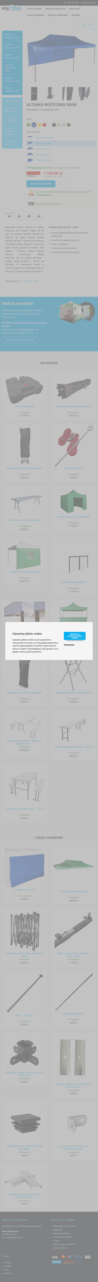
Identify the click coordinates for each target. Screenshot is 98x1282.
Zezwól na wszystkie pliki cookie (74, 636)
